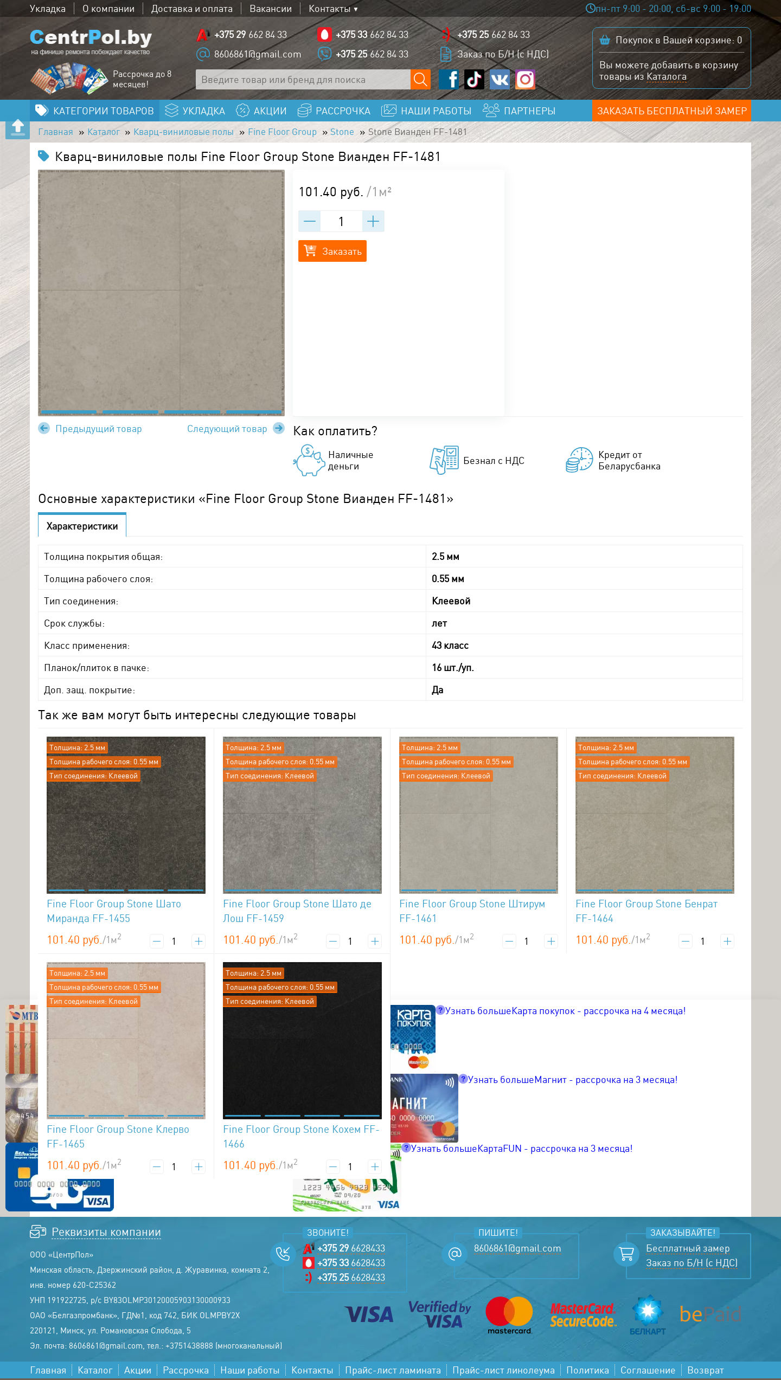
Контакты (330, 8)
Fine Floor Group (296, 133)
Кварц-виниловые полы (191, 133)
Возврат (705, 1371)
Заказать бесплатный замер (672, 112)
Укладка (48, 8)
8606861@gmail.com (258, 54)
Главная (56, 133)
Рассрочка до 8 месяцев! (142, 79)
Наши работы (250, 1371)
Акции (137, 1371)
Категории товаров (103, 112)
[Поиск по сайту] (421, 80)
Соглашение (648, 1371)
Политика (587, 1371)
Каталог (106, 133)
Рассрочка (186, 1371)
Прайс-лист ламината (393, 1371)
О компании (108, 8)
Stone (360, 133)
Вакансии (270, 8)
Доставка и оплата (192, 8)
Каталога (666, 76)
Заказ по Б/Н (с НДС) (503, 54)
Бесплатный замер (688, 1249)
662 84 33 (250, 35)
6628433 (351, 1249)
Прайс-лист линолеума (503, 1371)
